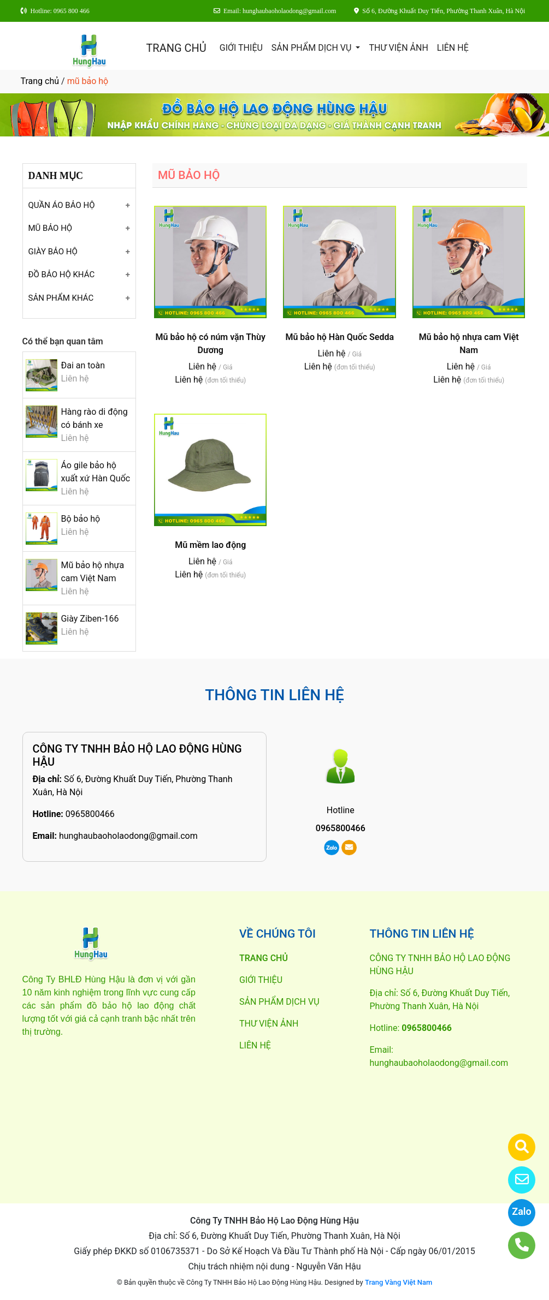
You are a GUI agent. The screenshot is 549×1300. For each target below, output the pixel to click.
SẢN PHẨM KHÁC (61, 298)
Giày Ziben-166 (90, 618)
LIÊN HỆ (453, 48)
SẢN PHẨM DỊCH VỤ (312, 48)
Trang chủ (40, 81)
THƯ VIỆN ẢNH (398, 48)
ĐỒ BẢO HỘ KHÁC (61, 274)
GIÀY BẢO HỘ (53, 252)
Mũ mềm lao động (210, 545)
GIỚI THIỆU (241, 48)
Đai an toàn (83, 365)
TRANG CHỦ (176, 48)
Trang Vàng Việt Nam (398, 1282)
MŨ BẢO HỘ (50, 228)
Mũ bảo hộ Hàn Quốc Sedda (339, 337)
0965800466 (90, 814)
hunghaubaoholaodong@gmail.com (128, 836)
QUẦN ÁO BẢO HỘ (61, 205)
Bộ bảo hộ (80, 519)
